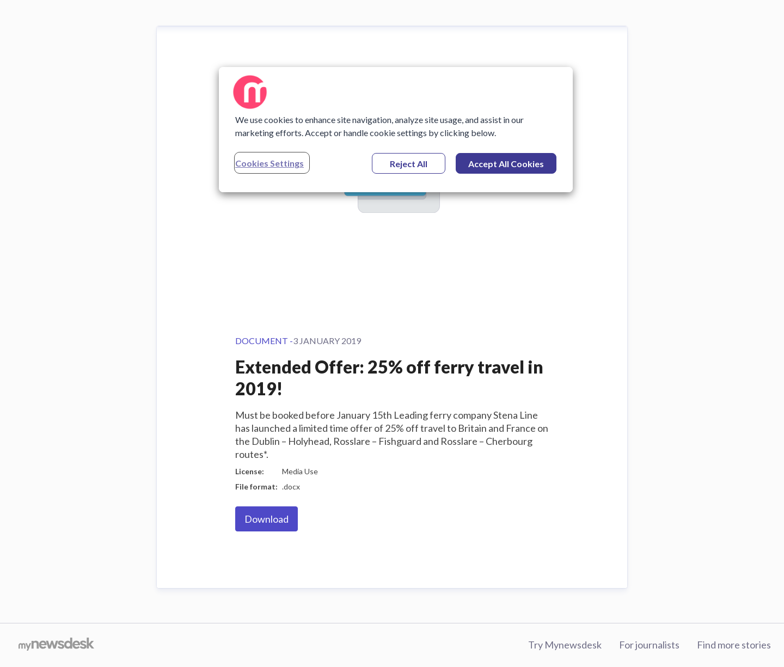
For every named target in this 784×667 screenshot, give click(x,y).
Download (266, 519)
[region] (396, 129)
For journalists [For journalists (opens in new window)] (649, 645)
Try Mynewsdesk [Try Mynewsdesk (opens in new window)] (565, 645)
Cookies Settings (269, 163)
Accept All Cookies (506, 163)
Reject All (408, 163)
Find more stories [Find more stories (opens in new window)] (734, 645)
